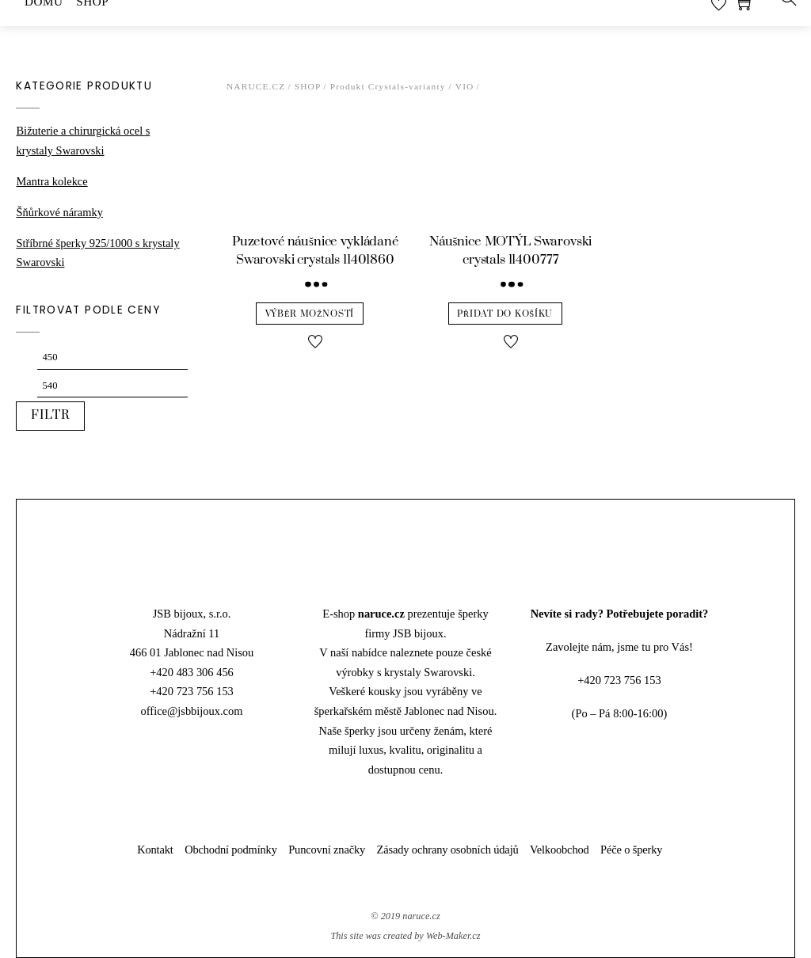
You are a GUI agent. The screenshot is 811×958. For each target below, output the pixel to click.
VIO (464, 86)
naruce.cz (421, 916)
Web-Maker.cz (453, 935)
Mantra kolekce (51, 181)
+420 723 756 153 (192, 691)
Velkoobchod (559, 849)
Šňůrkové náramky (59, 212)
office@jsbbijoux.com (192, 711)
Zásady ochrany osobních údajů (448, 849)
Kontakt (155, 849)
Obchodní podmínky (231, 849)
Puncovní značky (326, 849)
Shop (308, 86)
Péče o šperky (631, 849)
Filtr (50, 415)
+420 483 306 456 (192, 672)
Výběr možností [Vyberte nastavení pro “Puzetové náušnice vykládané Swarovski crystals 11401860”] (309, 314)
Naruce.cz (256, 86)
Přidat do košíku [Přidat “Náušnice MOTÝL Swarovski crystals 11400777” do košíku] (505, 314)
